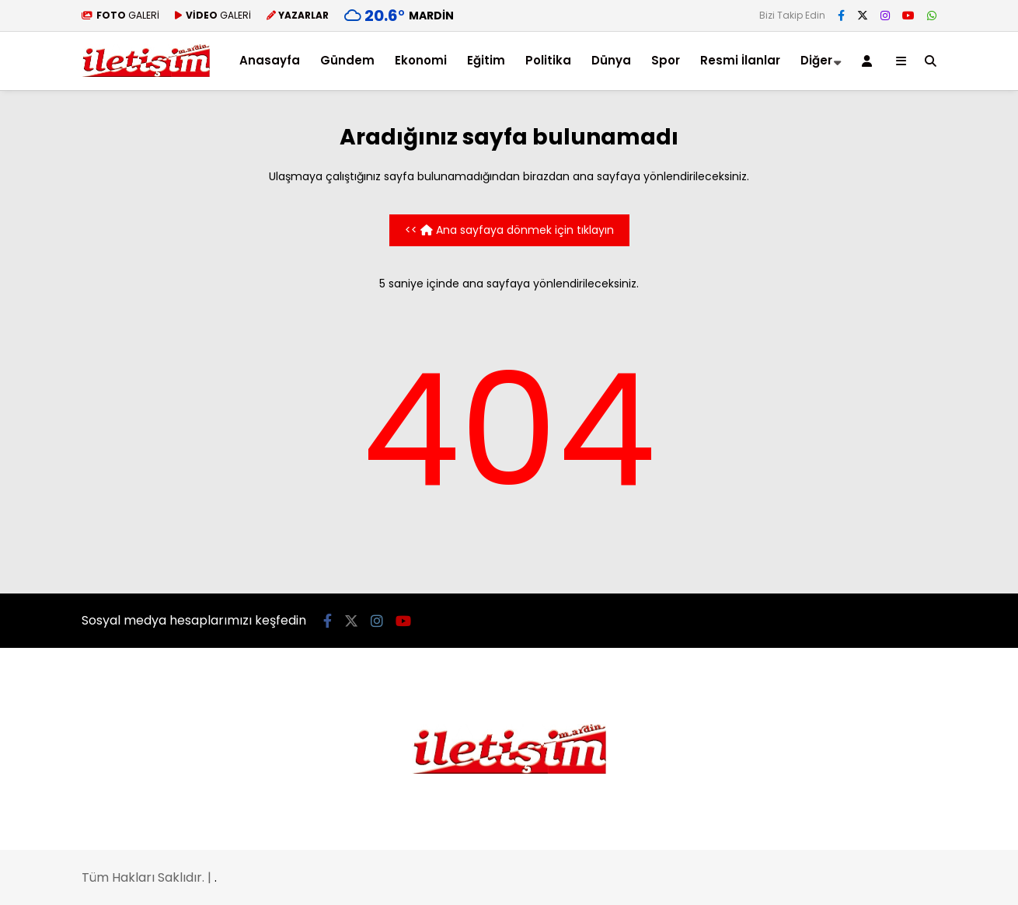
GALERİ (120, 15)
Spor (665, 60)
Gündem (347, 60)
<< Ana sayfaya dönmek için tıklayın (509, 230)
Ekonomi (421, 60)
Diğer (816, 60)
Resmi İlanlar (740, 60)
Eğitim (486, 60)
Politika (548, 60)
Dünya (611, 60)
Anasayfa (269, 60)
